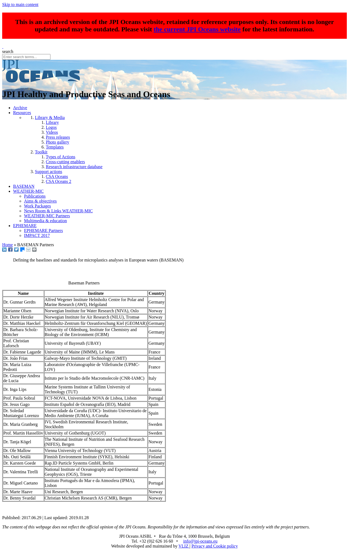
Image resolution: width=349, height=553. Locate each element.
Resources (22, 112)
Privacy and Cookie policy (214, 546)
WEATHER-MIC (28, 191)
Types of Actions (60, 156)
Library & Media (50, 117)
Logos (51, 127)
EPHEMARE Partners (43, 230)
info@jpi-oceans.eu (200, 541)
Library (52, 122)
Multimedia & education (45, 220)
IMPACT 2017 (37, 235)
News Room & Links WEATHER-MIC (58, 211)
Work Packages (37, 206)
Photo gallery (57, 142)
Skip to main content (20, 4)
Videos (52, 132)
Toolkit (41, 152)
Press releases (58, 137)
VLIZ (183, 546)
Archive (20, 107)
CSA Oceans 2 (58, 181)
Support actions (48, 171)
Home (7, 244)
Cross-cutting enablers (65, 161)
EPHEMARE (25, 225)
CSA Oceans (57, 176)
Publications (35, 196)
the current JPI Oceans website (197, 29)
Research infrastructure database (74, 166)
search (7, 51)
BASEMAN (23, 186)
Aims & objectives (40, 201)
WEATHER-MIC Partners (47, 215)
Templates (55, 147)
